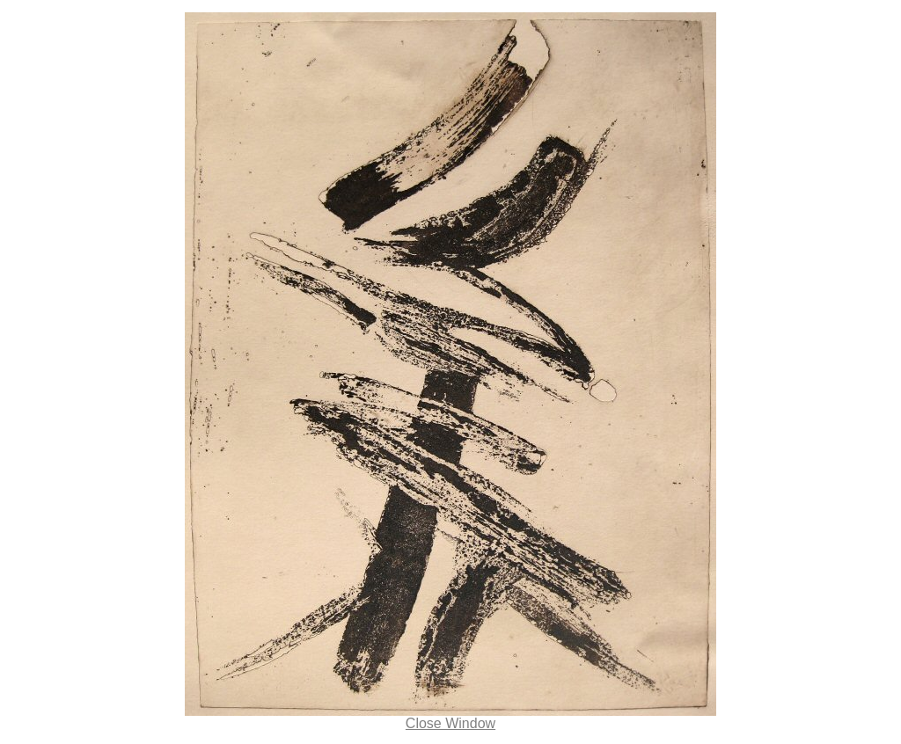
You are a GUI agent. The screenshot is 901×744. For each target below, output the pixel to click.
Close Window (450, 723)
